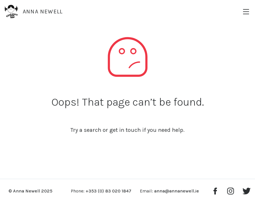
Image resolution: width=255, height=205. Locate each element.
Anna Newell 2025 (32, 191)
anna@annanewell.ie (176, 191)
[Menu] (246, 12)
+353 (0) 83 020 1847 (108, 191)
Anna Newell (33, 11)
